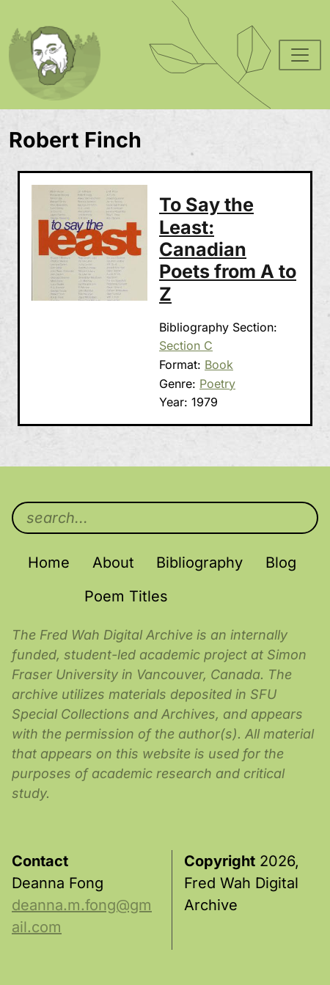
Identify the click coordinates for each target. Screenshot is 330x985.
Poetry (217, 383)
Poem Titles (126, 596)
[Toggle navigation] (300, 55)
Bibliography (199, 562)
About (113, 562)
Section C (186, 345)
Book (219, 364)
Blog (280, 562)
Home (49, 562)
